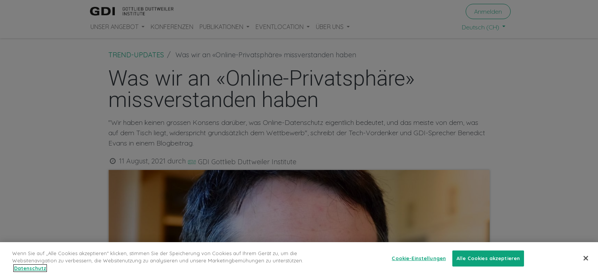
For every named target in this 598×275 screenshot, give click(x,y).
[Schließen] (585, 262)
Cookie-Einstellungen (419, 263)
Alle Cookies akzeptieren (488, 263)
